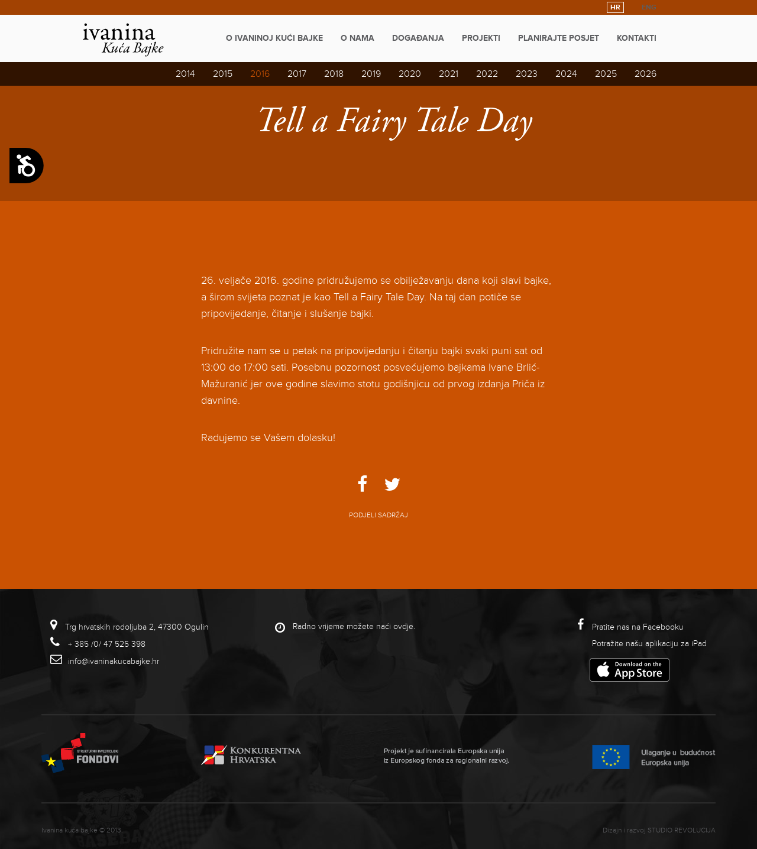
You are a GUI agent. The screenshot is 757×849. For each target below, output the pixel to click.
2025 (606, 74)
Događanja (418, 38)
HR (615, 7)
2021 (448, 74)
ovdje (403, 626)
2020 (410, 74)
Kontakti (636, 38)
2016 (260, 74)
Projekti (481, 38)
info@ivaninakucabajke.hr (113, 661)
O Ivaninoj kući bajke (274, 38)
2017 (296, 74)
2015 (222, 74)
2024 (566, 74)
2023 (527, 74)
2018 (334, 74)
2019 (371, 74)
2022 (487, 74)
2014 (185, 74)
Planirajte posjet (558, 38)
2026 (645, 74)
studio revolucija (682, 830)
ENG (649, 7)
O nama (357, 38)
